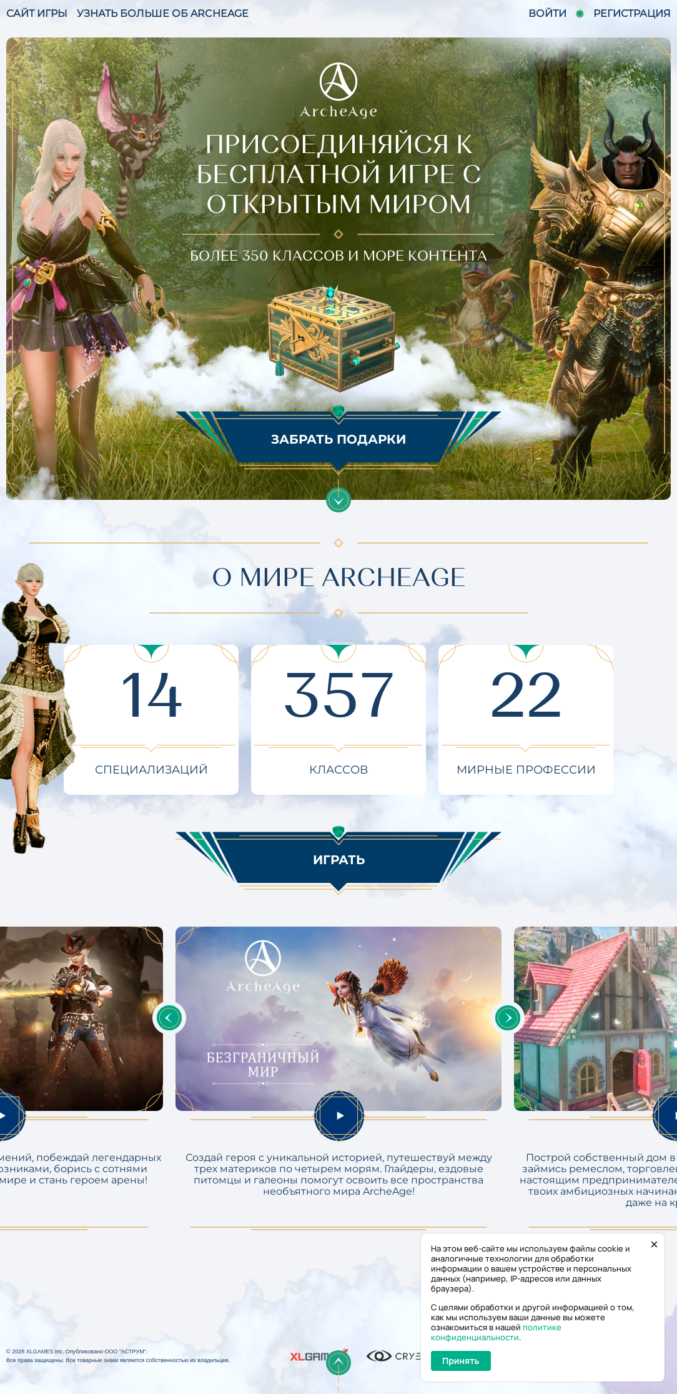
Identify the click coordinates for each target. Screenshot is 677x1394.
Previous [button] (169, 1018)
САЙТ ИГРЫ (36, 13)
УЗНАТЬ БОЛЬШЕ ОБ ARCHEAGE (163, 13)
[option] (338, 1078)
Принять (461, 1361)
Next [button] (508, 1018)
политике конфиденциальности (496, 1332)
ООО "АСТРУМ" (125, 1351)
